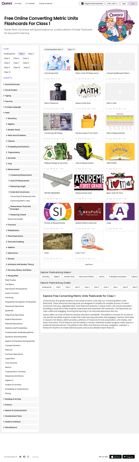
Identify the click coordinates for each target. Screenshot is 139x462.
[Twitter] (20, 457)
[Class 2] (68, 287)
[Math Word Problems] (86, 276)
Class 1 (21, 54)
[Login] (124, 3)
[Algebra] (56, 276)
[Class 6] (106, 287)
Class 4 (16, 58)
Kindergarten (9, 54)
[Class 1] (71, 49)
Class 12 (7, 72)
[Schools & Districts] (45, 3)
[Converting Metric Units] (54, 49)
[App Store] (115, 457)
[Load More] (89, 264)
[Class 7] (115, 287)
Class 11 (27, 67)
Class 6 (7, 63)
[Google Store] (128, 457)
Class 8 (26, 63)
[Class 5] (96, 287)
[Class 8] (125, 287)
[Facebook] (24, 457)
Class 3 (7, 58)
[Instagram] (28, 457)
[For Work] (18, 3)
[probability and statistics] (117, 276)
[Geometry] (45, 276)
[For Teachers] (30, 3)
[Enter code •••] (112, 3)
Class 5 (26, 58)
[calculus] (101, 276)
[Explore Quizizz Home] (7, 3)
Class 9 (7, 67)
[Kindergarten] (46, 287)
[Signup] (133, 3)
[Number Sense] (69, 276)
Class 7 (16, 63)
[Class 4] (87, 287)
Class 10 (16, 67)
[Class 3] (77, 287)
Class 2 (31, 54)
